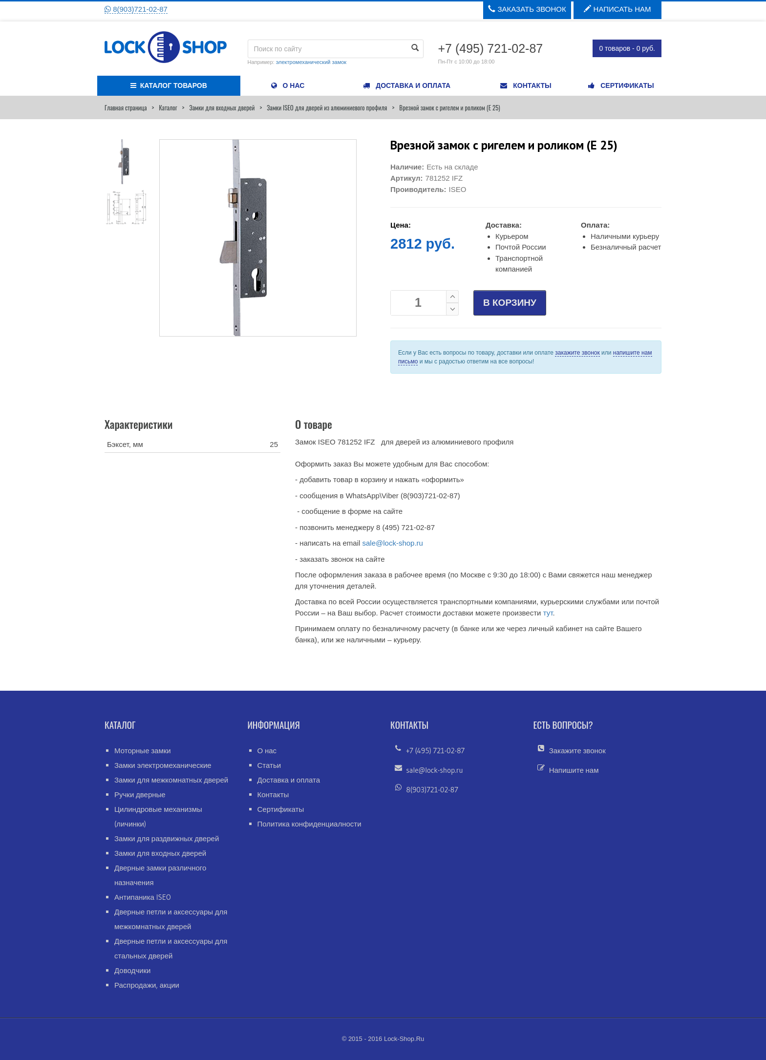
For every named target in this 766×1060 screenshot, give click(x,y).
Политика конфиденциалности (309, 823)
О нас (267, 750)
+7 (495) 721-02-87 (435, 750)
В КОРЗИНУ (509, 302)
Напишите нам (574, 770)
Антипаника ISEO (142, 897)
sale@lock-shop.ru (392, 543)
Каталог (168, 107)
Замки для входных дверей (222, 107)
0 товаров (627, 48)
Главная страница (126, 107)
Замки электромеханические (163, 765)
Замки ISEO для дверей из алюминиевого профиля (327, 107)
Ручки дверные (140, 794)
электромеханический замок (311, 62)
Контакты (273, 794)
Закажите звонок (577, 750)
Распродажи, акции (146, 985)
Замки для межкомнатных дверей (171, 779)
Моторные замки (142, 750)
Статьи (269, 765)
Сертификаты (280, 809)
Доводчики (132, 970)
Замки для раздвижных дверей (166, 838)
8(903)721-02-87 (136, 9)
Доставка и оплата (288, 779)
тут (548, 613)
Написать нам (617, 9)
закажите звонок (577, 352)
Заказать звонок (527, 9)
